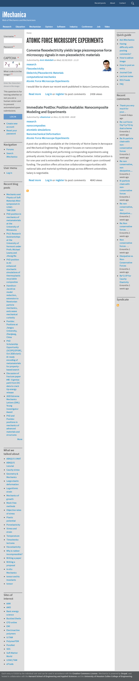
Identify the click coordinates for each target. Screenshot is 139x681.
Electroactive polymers (13, 632)
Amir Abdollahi (46, 60)
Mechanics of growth (12, 497)
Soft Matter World (12, 654)
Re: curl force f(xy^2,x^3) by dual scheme (126, 125)
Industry (73, 26)
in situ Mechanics (11, 571)
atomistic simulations (38, 129)
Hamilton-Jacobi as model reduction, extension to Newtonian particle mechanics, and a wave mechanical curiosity (12, 301)
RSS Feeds (125, 80)
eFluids (9, 664)
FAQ (121, 83)
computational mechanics (41, 77)
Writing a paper (13, 558)
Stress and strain (11, 530)
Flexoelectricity (35, 68)
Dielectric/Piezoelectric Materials (44, 72)
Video (107, 26)
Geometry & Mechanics (12, 475)
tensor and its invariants (13, 578)
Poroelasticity (13, 524)
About (112, 3)
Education (20, 26)
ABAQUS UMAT (13, 458)
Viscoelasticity (13, 546)
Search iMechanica (11, 155)
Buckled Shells (13, 618)
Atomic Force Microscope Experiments (47, 81)
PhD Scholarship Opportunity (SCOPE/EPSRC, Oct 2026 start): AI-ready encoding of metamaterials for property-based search (14, 355)
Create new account (11, 125)
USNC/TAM (11, 660)
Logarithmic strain (12, 490)
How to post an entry (127, 67)
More (19, 439)
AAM (8, 603)
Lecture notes (126, 76)
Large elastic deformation (12, 482)
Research (7, 26)
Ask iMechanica (127, 39)
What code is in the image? (13, 73)
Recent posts (100, 3)
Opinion (49, 26)
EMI (8, 626)
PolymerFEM (12, 641)
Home (28, 33)
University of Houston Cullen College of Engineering (108, 676)
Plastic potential (11, 519)
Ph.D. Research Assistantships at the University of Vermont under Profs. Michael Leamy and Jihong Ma (13, 245)
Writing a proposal (10, 563)
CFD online (11, 622)
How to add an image (126, 59)
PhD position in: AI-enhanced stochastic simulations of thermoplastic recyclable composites (13, 270)
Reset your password (11, 132)
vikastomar (45, 117)
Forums (10, 149)
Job (98, 26)
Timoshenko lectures (12, 541)
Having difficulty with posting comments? (126, 49)
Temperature (12, 535)
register (60, 94)
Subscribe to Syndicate (118, 305)
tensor (9, 583)
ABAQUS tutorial (10, 464)
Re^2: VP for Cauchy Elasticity (125, 279)
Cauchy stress (13, 469)
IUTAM (9, 637)
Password (8, 46)
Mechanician (35, 26)
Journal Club (126, 72)
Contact (122, 3)
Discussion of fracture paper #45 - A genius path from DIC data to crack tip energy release (13, 383)
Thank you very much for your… (127, 108)
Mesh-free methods (11, 504)
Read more (35, 94)
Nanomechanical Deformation (43, 134)
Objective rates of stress (13, 512)
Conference (87, 26)
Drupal (124, 674)
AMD (8, 607)
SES (8, 648)
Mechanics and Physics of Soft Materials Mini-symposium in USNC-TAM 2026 (13, 202)
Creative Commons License (85, 674)
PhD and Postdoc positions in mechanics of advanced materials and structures (13, 425)
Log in (48, 94)
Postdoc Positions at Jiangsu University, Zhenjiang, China (12, 329)
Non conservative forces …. (126, 243)
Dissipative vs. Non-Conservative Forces (126, 261)
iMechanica (14, 14)
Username (9, 36)
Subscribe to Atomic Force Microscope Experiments (27, 191)
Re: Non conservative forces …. (126, 226)
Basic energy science (12, 613)
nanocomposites (35, 125)
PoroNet (10, 645)
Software (61, 26)
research (31, 64)
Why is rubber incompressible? (14, 552)
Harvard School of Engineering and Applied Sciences (53, 676)
